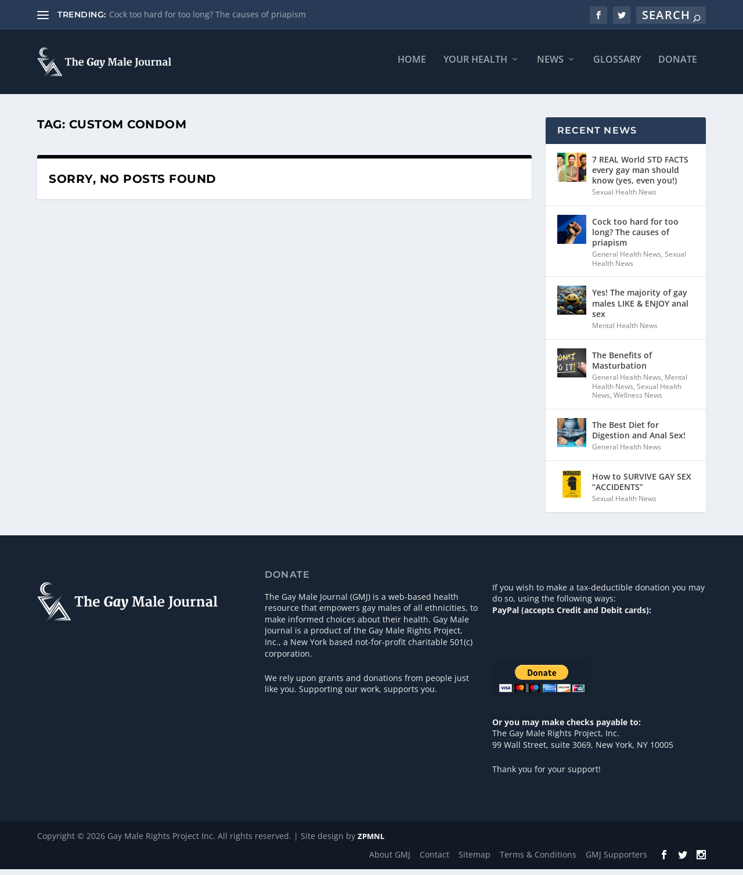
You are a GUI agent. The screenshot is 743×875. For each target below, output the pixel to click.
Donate (677, 65)
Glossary (617, 65)
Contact (434, 859)
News (550, 65)
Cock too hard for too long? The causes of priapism (207, 14)
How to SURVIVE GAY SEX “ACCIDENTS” (641, 487)
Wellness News (638, 401)
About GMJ (389, 859)
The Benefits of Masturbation (622, 365)
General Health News (626, 260)
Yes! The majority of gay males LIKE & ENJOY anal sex (640, 309)
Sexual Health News (624, 198)
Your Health (475, 65)
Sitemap (474, 859)
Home (412, 65)
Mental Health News (625, 331)
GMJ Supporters (616, 859)
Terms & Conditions (538, 859)
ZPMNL (371, 842)
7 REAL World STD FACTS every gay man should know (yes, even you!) (640, 175)
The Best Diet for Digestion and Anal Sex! (639, 435)
